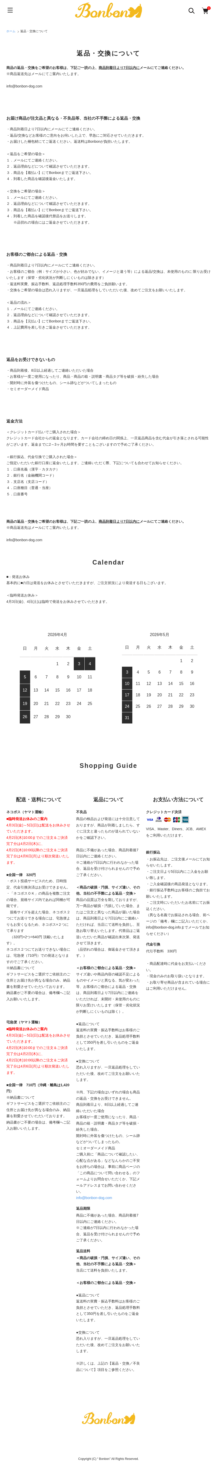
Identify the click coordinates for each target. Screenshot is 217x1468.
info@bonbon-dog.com (94, 1198)
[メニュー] (10, 10)
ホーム (10, 31)
